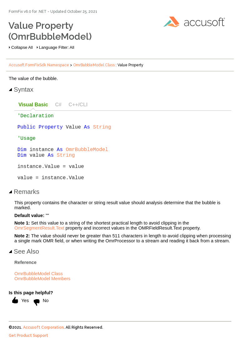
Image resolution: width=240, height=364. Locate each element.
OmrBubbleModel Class (94, 65)
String (102, 130)
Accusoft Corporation (43, 342)
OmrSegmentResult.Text (39, 242)
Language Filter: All (56, 47)
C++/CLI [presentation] (78, 104)
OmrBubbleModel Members (42, 293)
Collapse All (22, 47)
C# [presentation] (58, 104)
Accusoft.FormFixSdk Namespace (39, 65)
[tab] (33, 105)
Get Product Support (28, 350)
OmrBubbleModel (87, 157)
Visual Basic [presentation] (33, 104)
